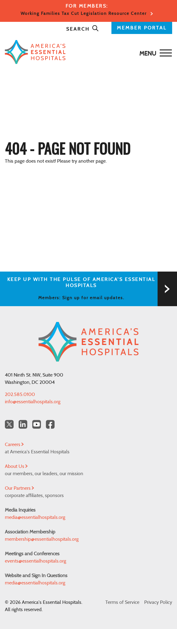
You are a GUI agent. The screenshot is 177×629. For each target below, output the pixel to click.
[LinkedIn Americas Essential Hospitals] (23, 424)
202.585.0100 (20, 394)
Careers (14, 444)
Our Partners (19, 488)
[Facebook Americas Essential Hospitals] (50, 424)
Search (82, 29)
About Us (16, 466)
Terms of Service (122, 602)
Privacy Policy (158, 602)
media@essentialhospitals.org (35, 517)
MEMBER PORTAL (142, 27)
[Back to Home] (87, 52)
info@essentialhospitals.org (32, 401)
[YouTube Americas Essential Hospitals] (36, 424)
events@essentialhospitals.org (35, 561)
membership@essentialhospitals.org (42, 539)
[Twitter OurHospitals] (9, 424)
